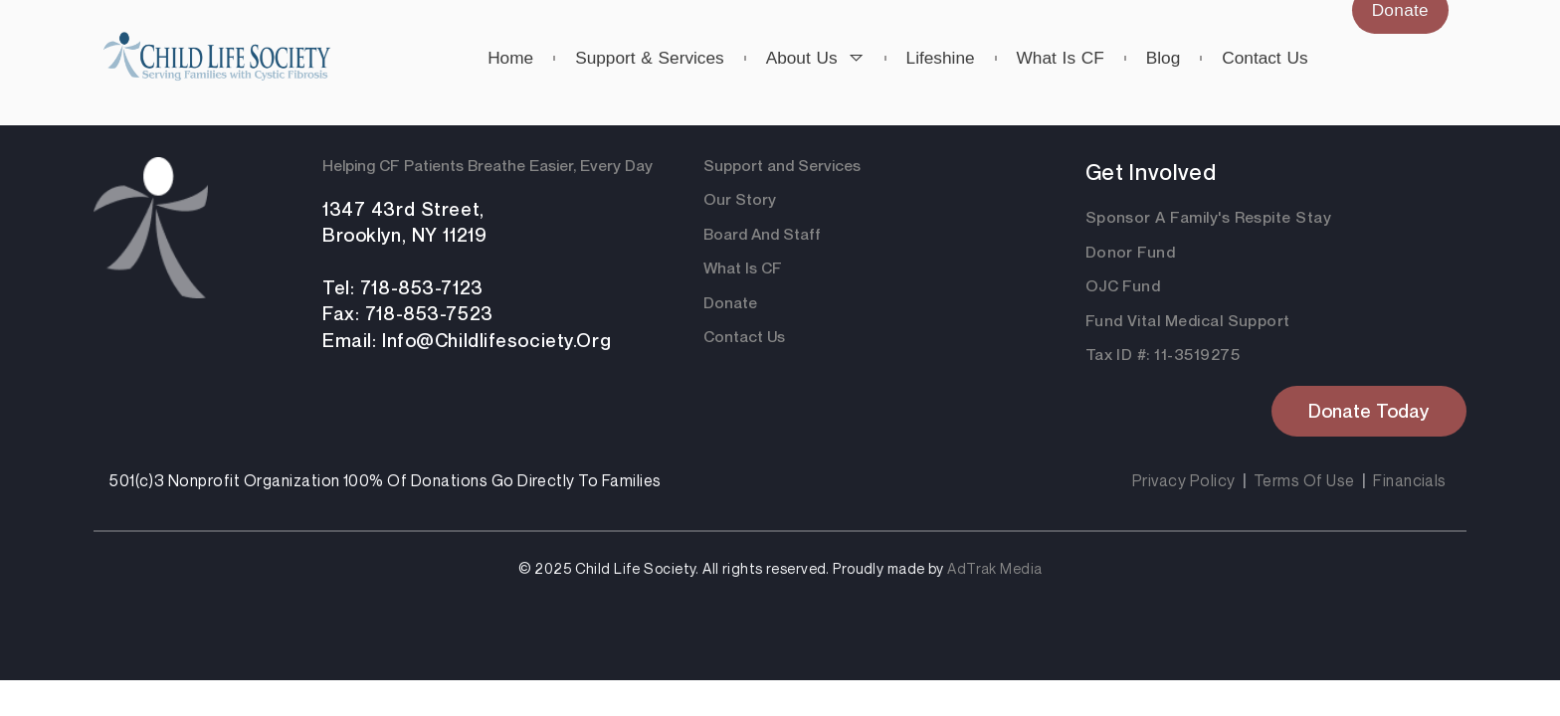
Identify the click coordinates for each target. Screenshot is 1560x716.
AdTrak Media (994, 568)
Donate (730, 302)
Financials (1410, 480)
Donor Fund (1130, 252)
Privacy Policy (1184, 480)
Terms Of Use (1304, 480)
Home (510, 58)
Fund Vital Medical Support (1187, 320)
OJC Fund (1123, 285)
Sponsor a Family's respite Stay (1208, 217)
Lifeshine (940, 58)
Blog (1163, 58)
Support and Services (782, 165)
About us (815, 57)
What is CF (1060, 58)
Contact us (1264, 58)
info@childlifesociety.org (496, 340)
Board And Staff (762, 234)
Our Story (739, 199)
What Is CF (742, 268)
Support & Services (649, 58)
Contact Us (744, 336)
